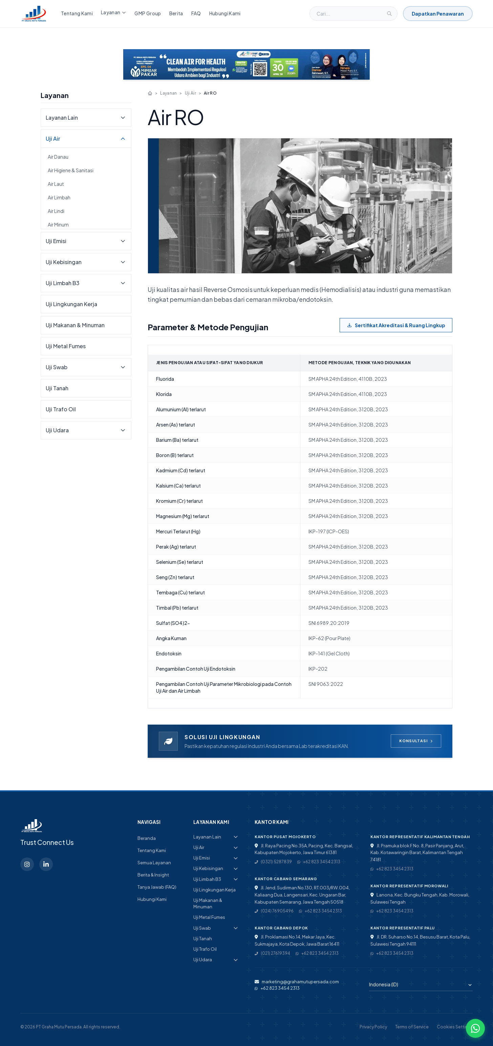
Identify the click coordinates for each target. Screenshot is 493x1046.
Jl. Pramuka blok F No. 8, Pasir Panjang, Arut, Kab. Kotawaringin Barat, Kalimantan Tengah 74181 (417, 853)
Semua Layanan (154, 862)
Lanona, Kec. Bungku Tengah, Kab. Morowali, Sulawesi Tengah (419, 898)
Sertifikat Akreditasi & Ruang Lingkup (396, 325)
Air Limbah (59, 197)
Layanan (113, 12)
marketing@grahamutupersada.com (297, 981)
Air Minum (58, 224)
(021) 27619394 (272, 953)
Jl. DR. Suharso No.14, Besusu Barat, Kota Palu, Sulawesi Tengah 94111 (420, 940)
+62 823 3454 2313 (318, 861)
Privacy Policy (373, 1026)
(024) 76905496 (274, 910)
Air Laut (56, 184)
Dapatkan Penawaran (438, 14)
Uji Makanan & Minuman (75, 325)
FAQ (196, 13)
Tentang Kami (77, 13)
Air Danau (58, 157)
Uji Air (190, 93)
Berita (176, 13)
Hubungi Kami (225, 13)
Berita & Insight (153, 874)
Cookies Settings (455, 1026)
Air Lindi (56, 211)
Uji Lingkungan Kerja (71, 304)
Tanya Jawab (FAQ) (156, 887)
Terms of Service (412, 1026)
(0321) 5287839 (273, 861)
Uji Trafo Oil (61, 409)
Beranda (146, 838)
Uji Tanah (57, 388)
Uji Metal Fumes (66, 346)
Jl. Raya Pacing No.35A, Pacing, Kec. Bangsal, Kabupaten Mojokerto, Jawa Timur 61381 (304, 849)
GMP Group (147, 13)
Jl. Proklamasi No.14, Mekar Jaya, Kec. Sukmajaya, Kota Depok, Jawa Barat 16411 (297, 940)
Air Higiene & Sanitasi (70, 170)
